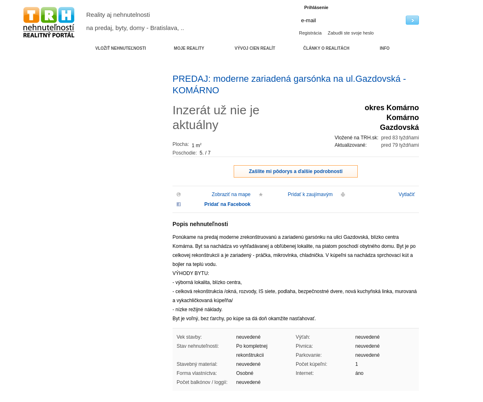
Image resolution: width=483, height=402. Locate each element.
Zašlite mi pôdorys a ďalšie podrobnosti (296, 171)
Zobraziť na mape (231, 194)
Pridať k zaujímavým (310, 194)
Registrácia (310, 32)
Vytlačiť (407, 194)
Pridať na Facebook (228, 204)
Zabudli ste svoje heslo (351, 32)
